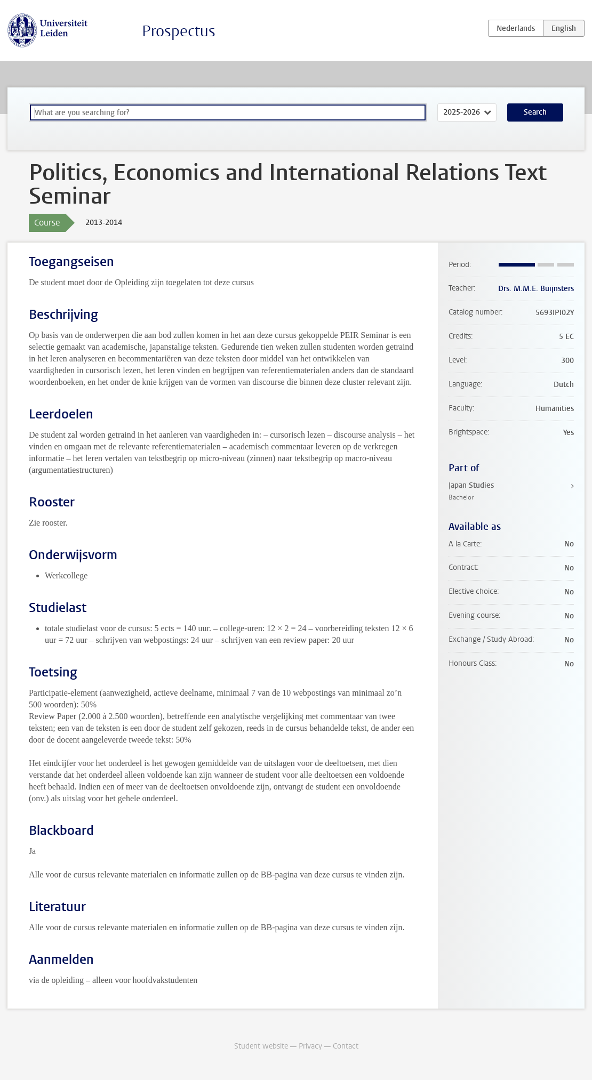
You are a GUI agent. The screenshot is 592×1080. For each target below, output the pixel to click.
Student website (261, 1046)
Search (535, 112)
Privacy (310, 1046)
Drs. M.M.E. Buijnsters (536, 289)
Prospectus (178, 31)
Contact (345, 1046)
